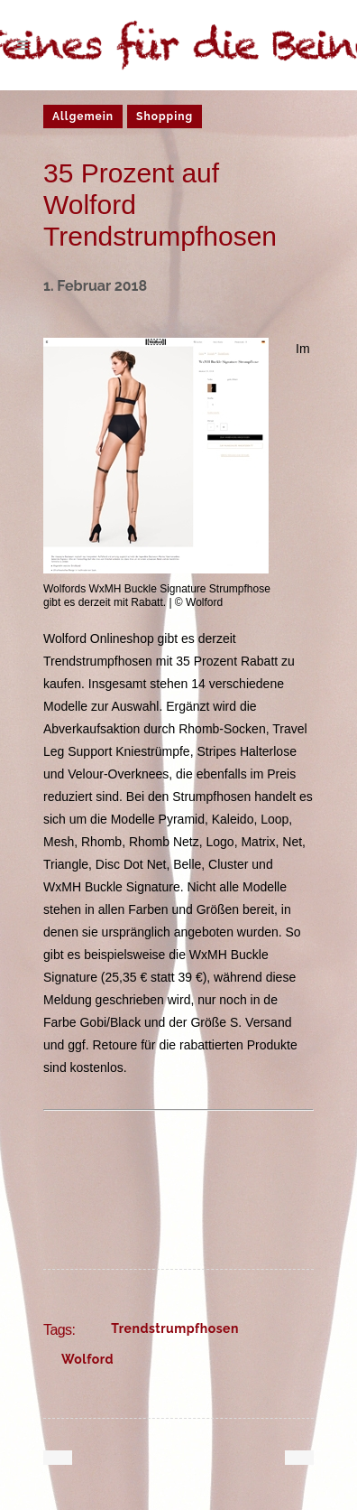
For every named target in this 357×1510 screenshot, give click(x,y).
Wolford (87, 1359)
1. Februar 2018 (95, 285)
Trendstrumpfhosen (175, 1328)
